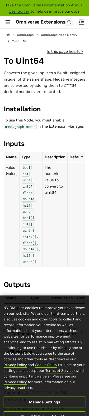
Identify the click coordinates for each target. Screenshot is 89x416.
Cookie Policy (46, 374)
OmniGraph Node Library (59, 35)
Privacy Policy (15, 374)
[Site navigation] (8, 22)
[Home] (8, 34)
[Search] (69, 22)
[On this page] (81, 22)
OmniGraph (25, 35)
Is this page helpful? (65, 51)
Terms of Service (59, 379)
